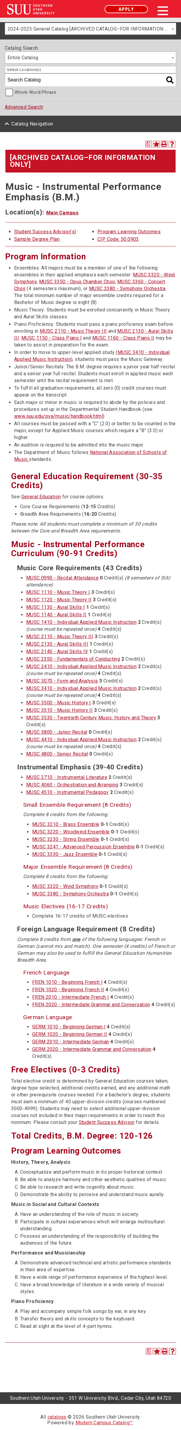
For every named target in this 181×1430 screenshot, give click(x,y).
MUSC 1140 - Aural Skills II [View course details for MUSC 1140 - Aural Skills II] (56, 615)
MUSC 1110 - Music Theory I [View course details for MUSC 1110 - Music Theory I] (58, 592)
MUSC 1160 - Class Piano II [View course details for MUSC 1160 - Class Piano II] (123, 338)
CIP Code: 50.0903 (118, 239)
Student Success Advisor (107, 1122)
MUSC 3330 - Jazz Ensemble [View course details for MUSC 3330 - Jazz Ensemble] (64, 854)
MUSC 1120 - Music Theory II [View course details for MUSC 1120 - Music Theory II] (59, 600)
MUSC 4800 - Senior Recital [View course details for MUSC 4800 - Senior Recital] (57, 754)
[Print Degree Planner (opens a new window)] (148, 144)
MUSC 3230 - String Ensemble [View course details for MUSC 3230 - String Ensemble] (66, 839)
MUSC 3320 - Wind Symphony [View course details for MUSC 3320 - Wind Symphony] (65, 886)
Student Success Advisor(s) (45, 231)
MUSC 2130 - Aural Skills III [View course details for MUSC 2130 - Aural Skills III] (57, 644)
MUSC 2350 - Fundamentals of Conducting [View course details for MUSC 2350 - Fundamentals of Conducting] (73, 659)
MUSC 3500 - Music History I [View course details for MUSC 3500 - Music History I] (58, 703)
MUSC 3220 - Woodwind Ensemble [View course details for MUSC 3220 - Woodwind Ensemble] (71, 832)
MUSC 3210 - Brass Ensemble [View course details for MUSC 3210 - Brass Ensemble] (65, 824)
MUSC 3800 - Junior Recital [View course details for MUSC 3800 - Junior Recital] (56, 732)
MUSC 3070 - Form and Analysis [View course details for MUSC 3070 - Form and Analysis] (62, 681)
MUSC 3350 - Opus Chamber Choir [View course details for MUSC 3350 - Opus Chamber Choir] (77, 282)
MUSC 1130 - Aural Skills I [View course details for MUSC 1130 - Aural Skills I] (55, 607)
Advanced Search (24, 107)
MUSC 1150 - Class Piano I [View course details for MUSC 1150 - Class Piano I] (51, 338)
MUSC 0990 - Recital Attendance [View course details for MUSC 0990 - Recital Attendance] (62, 578)
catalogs (57, 1417)
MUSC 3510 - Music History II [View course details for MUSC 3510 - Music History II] (59, 710)
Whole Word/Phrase (35, 92)
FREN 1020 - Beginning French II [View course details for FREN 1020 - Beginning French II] (68, 989)
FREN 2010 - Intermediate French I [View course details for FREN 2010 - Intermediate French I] (70, 997)
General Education (41, 497)
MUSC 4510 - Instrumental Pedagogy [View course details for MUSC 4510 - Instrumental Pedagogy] (67, 792)
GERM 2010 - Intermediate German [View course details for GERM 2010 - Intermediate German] (70, 1042)
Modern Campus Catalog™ (104, 1423)
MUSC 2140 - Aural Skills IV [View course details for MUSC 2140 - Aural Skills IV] (57, 651)
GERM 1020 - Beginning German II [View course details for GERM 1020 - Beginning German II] (69, 1034)
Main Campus (62, 213)
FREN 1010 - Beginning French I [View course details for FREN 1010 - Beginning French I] (67, 982)
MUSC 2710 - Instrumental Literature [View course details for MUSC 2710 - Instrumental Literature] (66, 777)
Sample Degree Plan (37, 239)
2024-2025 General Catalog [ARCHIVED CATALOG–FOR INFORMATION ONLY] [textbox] (92, 29)
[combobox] (90, 29)
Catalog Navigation (32, 124)
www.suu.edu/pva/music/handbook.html (58, 416)
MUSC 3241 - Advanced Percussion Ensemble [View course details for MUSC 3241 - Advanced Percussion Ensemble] (83, 847)
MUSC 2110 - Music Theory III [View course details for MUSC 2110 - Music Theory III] (73, 331)
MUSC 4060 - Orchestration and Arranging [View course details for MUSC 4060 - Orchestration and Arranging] (72, 785)
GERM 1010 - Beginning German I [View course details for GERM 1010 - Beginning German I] (69, 1027)
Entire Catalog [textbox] (23, 57)
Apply (126, 9)
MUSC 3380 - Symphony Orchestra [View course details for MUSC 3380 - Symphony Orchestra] (127, 288)
